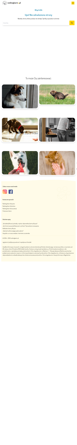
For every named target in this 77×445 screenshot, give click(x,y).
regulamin (5, 242)
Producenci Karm (7, 211)
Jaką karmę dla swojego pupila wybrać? (13, 231)
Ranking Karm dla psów (9, 204)
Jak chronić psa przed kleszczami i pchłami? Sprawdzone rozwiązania (21, 226)
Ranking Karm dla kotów (9, 206)
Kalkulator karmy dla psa (9, 228)
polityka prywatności (14, 242)
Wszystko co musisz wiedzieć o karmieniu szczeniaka (16, 233)
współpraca (23, 242)
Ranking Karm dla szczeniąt (10, 208)
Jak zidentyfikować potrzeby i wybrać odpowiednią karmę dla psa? (20, 223)
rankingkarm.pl (15, 238)
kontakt (29, 242)
